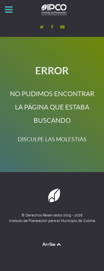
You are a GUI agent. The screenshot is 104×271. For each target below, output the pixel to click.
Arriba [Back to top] (52, 244)
